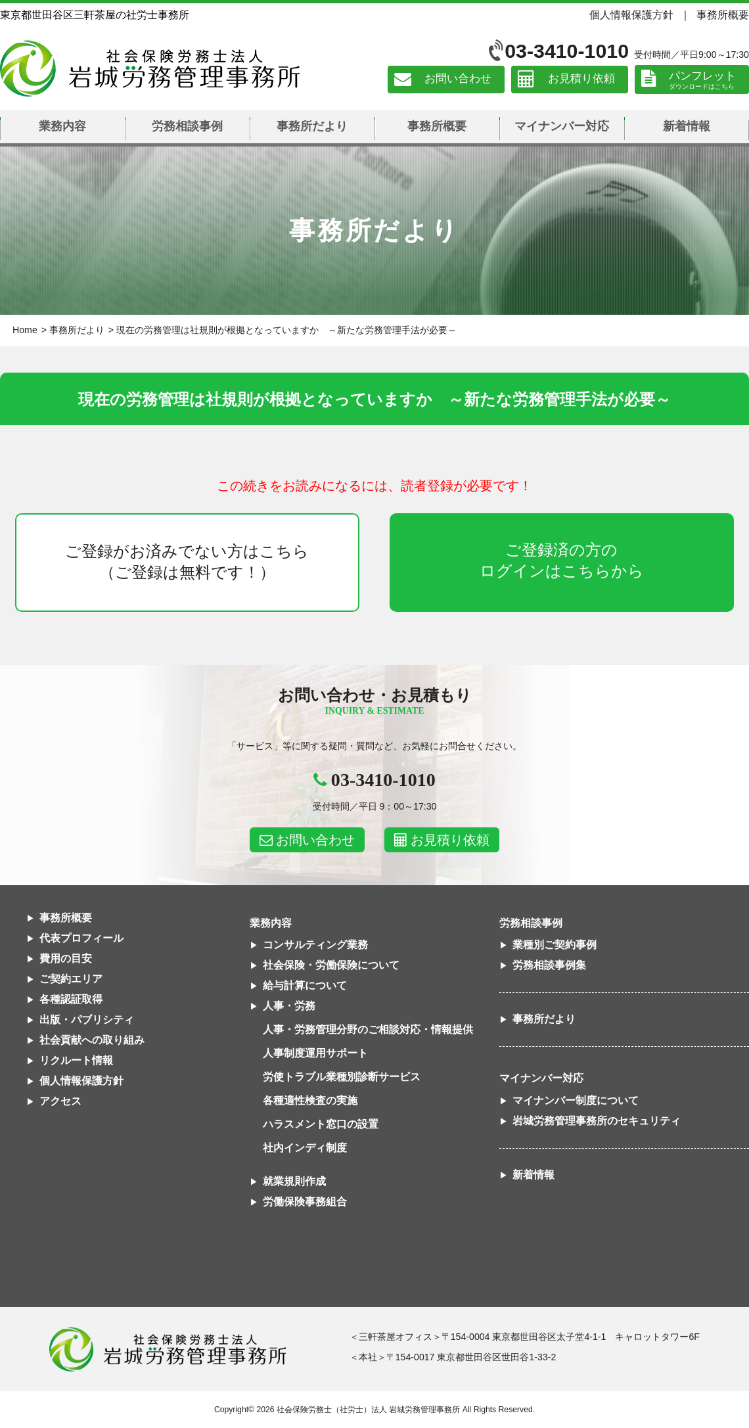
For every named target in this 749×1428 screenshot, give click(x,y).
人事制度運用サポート (315, 1053)
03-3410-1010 (567, 51)
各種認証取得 (70, 999)
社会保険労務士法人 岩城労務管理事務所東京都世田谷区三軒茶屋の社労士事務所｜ (167, 1349)
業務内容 (62, 126)
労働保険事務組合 (305, 1201)
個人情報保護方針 (631, 14)
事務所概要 (722, 14)
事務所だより (312, 126)
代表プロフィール (81, 938)
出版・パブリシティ (86, 1019)
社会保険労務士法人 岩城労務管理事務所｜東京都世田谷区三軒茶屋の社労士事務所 (150, 68)
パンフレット (702, 76)
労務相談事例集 (549, 965)
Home (24, 330)
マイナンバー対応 (561, 126)
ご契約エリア (70, 978)
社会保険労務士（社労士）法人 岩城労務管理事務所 (368, 1409)
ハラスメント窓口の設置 (320, 1124)
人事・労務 (289, 1005)
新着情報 (686, 126)
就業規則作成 (294, 1181)
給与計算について (305, 985)
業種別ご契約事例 (554, 944)
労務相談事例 (187, 126)
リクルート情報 (76, 1060)
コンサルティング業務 (315, 944)
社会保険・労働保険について (331, 965)
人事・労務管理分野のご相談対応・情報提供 (368, 1029)
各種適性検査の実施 (310, 1100)
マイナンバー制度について (575, 1100)
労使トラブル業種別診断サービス (341, 1076)
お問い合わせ (457, 79)
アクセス (60, 1101)
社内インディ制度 (305, 1147)
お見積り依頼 (581, 79)
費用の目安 (65, 958)
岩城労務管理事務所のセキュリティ (596, 1120)
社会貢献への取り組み (92, 1040)
